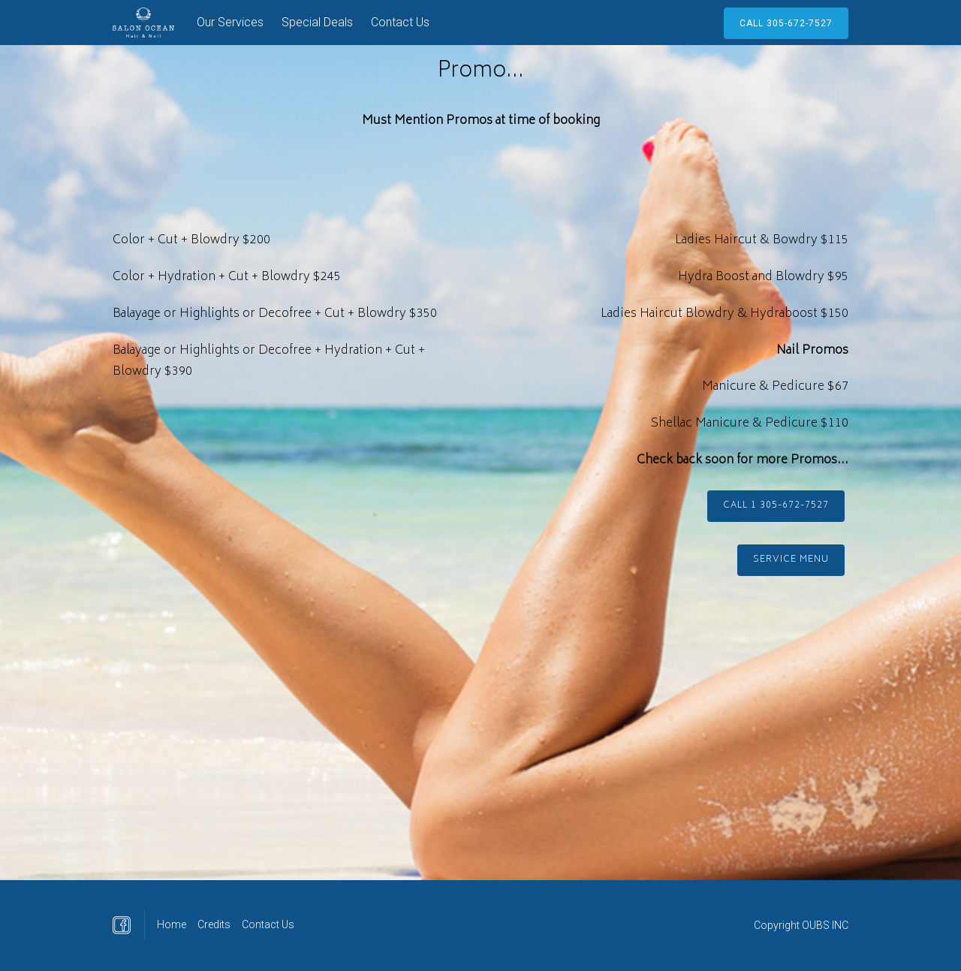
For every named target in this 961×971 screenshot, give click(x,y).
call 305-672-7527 (786, 23)
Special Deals (317, 22)
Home (171, 924)
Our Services (230, 22)
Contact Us (400, 22)
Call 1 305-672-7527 (776, 506)
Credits (213, 924)
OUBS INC (825, 925)
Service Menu (791, 560)
